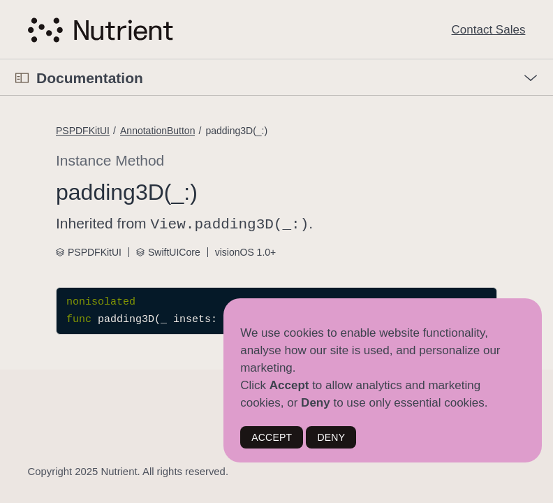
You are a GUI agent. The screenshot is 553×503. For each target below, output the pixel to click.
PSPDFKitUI (83, 130)
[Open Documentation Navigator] (22, 78)
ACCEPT (271, 437)
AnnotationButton (157, 130)
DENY (331, 437)
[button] (0, 59)
